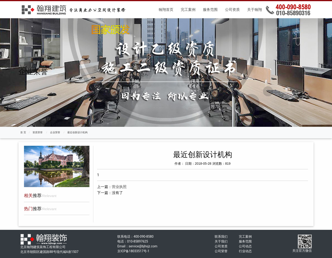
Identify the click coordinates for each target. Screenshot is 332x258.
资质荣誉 (38, 132)
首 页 (23, 132)
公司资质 (232, 9)
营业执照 (119, 187)
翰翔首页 (166, 9)
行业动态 (245, 251)
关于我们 (221, 241)
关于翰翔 (254, 9)
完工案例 (188, 9)
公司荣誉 (221, 251)
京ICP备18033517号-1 (133, 251)
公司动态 (245, 246)
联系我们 (221, 236)
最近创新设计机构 (77, 132)
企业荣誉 (55, 132)
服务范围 (210, 9)
